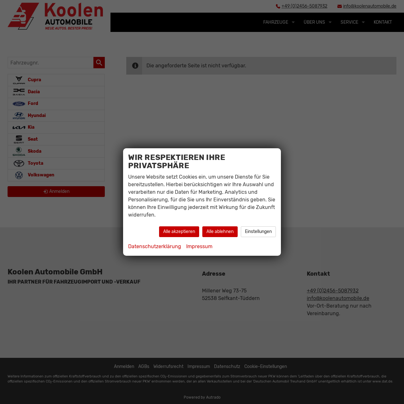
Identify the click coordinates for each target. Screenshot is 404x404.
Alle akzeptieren (179, 231)
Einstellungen (258, 231)
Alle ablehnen (220, 231)
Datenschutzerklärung (154, 246)
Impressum (199, 246)
